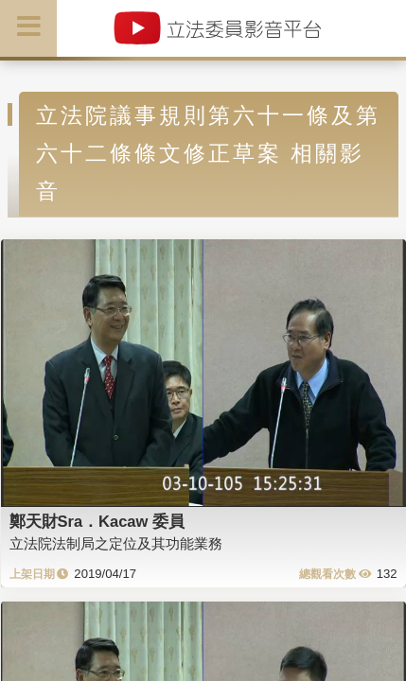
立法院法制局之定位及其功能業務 (115, 543)
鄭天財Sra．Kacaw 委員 (97, 521)
